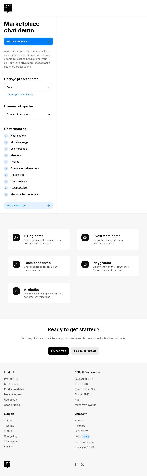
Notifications (11, 384)
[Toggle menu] (139, 8)
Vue (77, 399)
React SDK (81, 384)
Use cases (10, 399)
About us (80, 420)
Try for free (58, 350)
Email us (9, 446)
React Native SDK (85, 389)
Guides (8, 420)
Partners (80, 425)
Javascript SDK (84, 378)
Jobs (82, 436)
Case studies (12, 404)
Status (8, 431)
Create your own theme (20, 94)
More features (12, 394)
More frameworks (85, 404)
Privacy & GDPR (84, 447)
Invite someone (29, 41)
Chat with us (11, 441)
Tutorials (9, 425)
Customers (81, 431)
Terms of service (85, 442)
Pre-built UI (11, 378)
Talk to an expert (85, 350)
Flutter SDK (82, 394)
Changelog (10, 436)
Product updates (14, 389)
